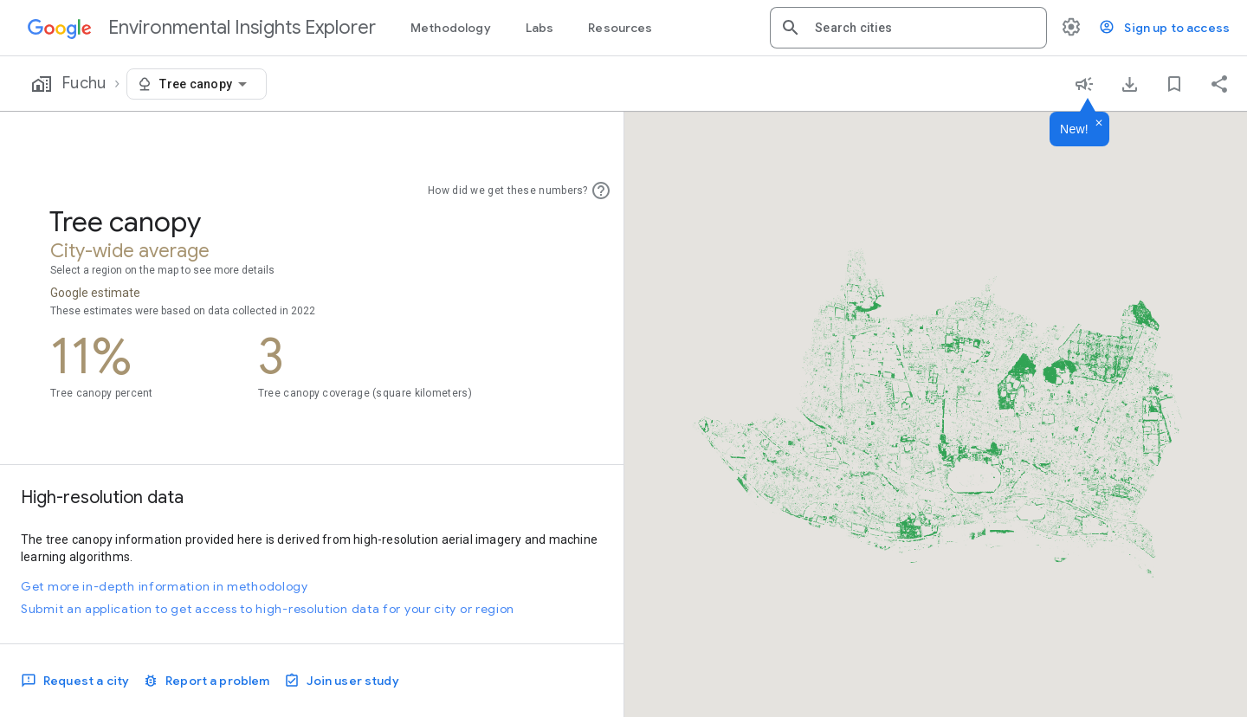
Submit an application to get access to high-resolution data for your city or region (267, 609)
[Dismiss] (1099, 124)
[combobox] (924, 27)
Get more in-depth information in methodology (164, 586)
